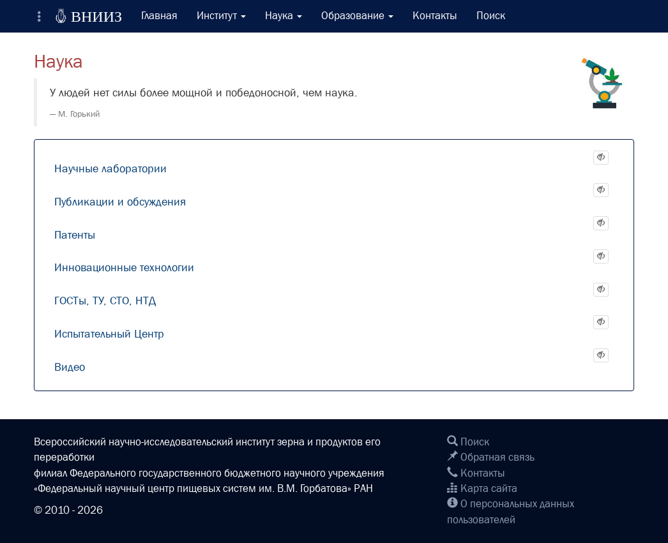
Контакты (435, 15)
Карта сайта (482, 488)
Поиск (490, 15)
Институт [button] (221, 15)
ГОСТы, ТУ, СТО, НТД (105, 301)
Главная (159, 15)
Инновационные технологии (124, 267)
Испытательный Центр (109, 334)
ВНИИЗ (88, 16)
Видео (69, 367)
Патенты (74, 235)
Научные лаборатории (110, 168)
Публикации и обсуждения (120, 202)
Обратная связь (491, 457)
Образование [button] (357, 15)
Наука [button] (283, 15)
